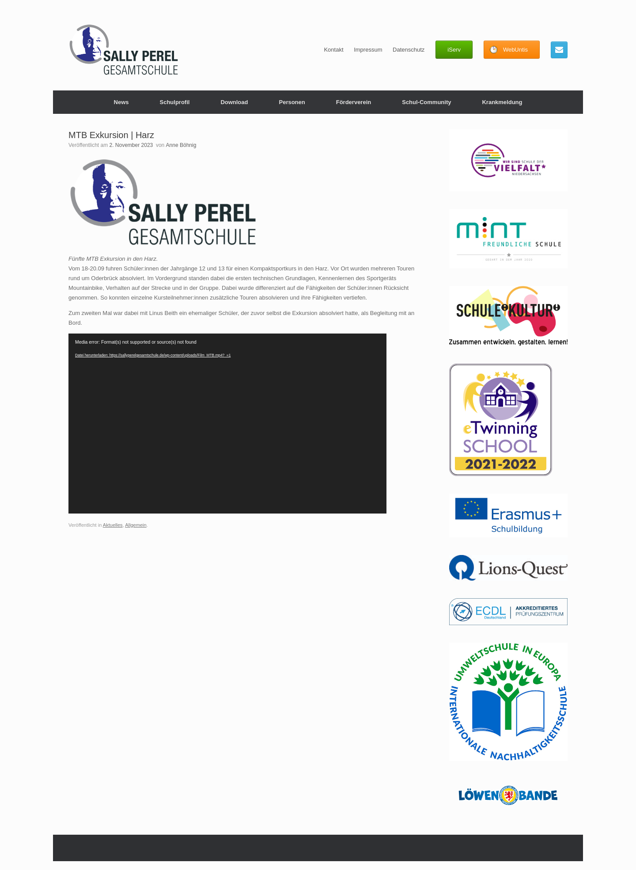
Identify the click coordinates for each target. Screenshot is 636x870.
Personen (292, 102)
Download (234, 102)
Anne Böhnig (181, 145)
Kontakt (333, 49)
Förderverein (353, 102)
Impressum (368, 49)
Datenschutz (408, 49)
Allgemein (136, 525)
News (121, 102)
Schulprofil (174, 102)
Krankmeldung (502, 102)
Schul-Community (426, 102)
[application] (227, 424)
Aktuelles (113, 525)
